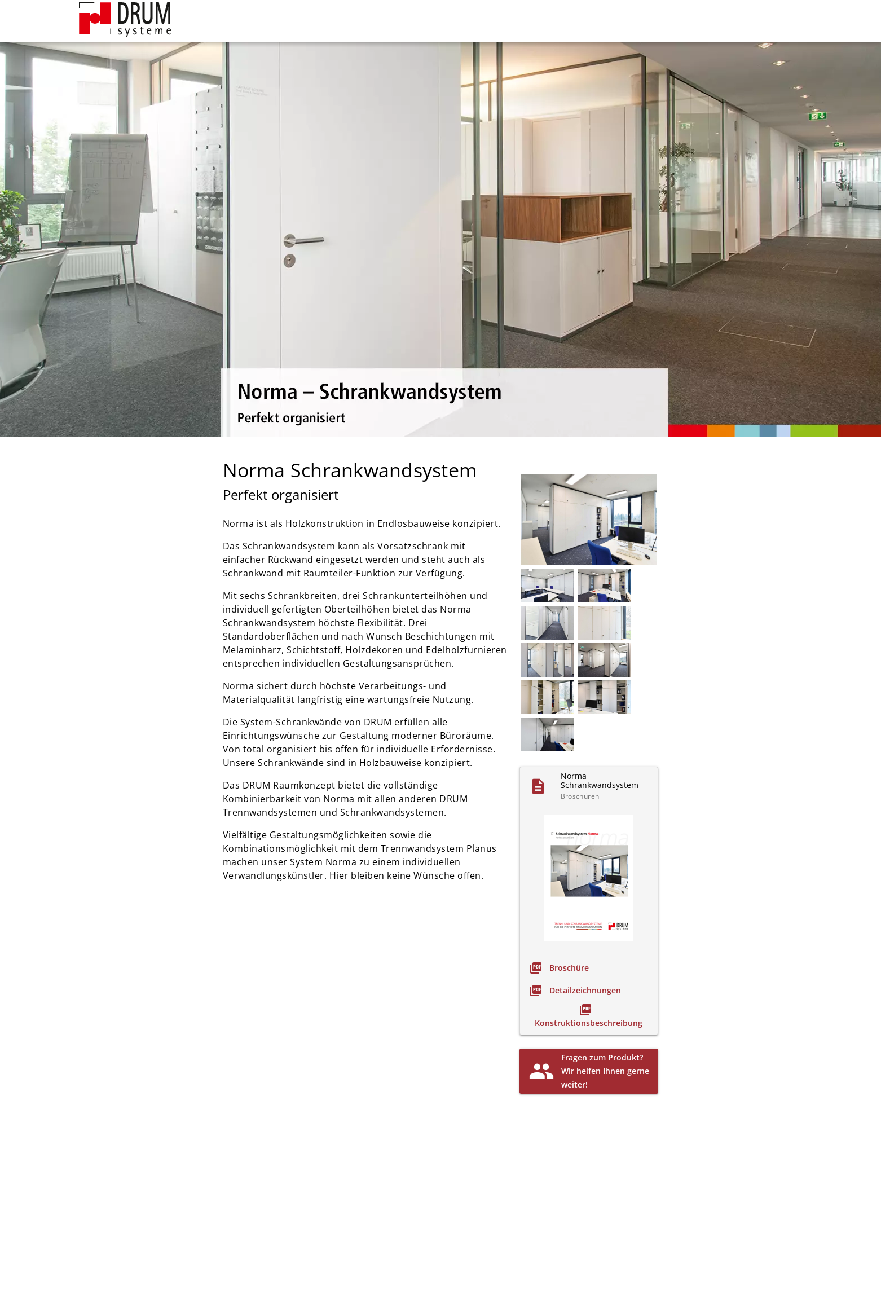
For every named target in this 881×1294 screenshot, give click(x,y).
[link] (559, 968)
